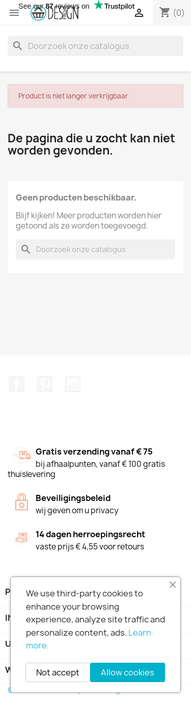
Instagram (73, 384)
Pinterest (45, 384)
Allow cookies (127, 672)
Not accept (57, 672)
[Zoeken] (95, 46)
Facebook (17, 384)
